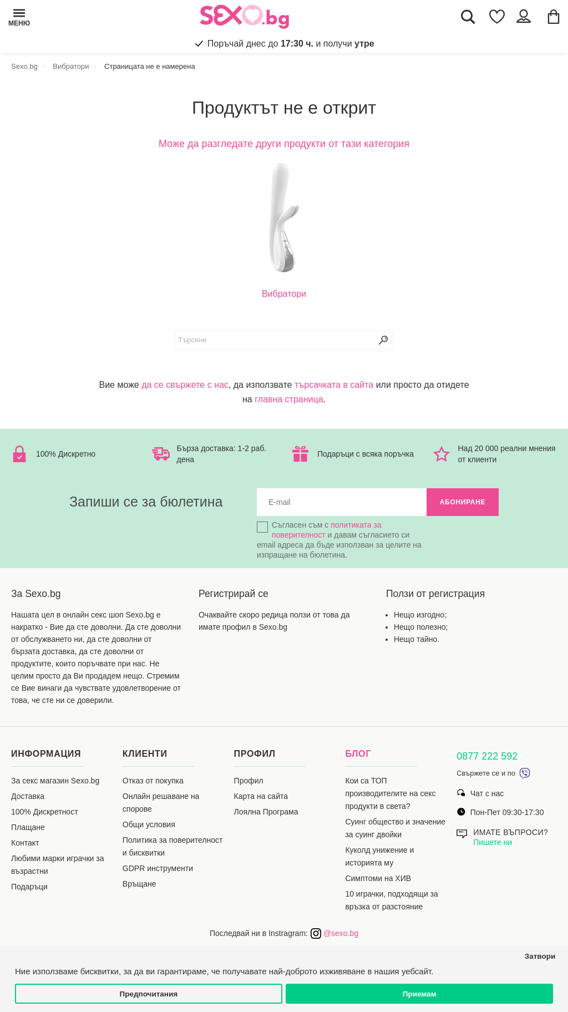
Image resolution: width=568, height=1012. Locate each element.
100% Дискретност (44, 811)
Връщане (139, 883)
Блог (358, 753)
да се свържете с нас (185, 384)
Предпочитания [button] (148, 994)
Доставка (27, 796)
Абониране (463, 502)
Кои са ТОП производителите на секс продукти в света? (390, 793)
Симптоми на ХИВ (378, 878)
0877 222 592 (487, 756)
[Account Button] (525, 16)
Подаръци (29, 886)
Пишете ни (492, 842)
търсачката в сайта (334, 384)
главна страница (289, 399)
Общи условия (149, 824)
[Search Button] (468, 16)
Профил (248, 780)
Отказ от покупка (153, 780)
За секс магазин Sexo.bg (55, 780)
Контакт (25, 842)
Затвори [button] (540, 956)
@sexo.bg (334, 933)
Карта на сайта (261, 796)
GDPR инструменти (158, 868)
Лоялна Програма (266, 811)
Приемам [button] (420, 994)
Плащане (28, 827)
